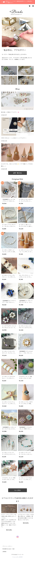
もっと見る (17, 490)
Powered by (17, 557)
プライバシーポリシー (7, 546)
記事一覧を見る (17, 173)
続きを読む (9, 530)
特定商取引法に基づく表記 (8, 549)
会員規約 (4, 551)
